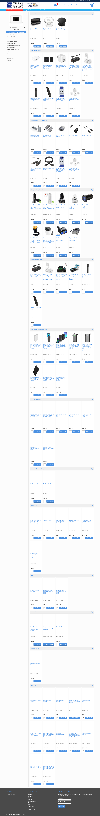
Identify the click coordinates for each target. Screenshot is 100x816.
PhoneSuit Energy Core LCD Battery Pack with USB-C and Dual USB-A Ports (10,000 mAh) (48, 346)
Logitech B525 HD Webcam (60, 701)
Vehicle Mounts (10, 58)
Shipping (30, 796)
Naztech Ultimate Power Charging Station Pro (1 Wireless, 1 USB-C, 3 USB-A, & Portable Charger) (61, 277)
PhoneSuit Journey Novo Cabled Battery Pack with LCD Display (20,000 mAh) (61, 346)
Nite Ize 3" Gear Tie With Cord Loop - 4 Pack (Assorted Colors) (35, 415)
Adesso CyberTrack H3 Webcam (35, 701)
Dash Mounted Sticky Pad (35, 664)
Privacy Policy (31, 809)
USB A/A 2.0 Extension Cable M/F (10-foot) (35, 169)
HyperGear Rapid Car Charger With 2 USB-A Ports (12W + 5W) (74, 206)
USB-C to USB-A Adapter (60, 136)
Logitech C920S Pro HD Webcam (35, 734)
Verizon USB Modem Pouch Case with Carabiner (35, 30)
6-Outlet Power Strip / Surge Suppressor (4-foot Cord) (35, 99)
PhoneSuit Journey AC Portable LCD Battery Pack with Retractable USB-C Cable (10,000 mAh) (74, 346)
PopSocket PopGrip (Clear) (47, 29)
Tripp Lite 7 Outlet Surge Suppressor (48, 99)
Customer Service (76, 5)
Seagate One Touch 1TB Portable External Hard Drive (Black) (48, 592)
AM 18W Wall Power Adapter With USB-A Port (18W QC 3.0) (47, 67)
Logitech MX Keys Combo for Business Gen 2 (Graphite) (34, 555)
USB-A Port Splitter (73, 135)
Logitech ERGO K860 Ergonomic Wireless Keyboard (86, 521)
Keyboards (9, 51)
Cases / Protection (11, 34)
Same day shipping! (32, 5)
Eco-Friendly (31, 808)
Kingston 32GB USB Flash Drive (34, 591)
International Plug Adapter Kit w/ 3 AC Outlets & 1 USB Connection (60, 100)
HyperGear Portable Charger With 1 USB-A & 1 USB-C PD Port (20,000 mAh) (48, 379)
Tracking (67, 5)
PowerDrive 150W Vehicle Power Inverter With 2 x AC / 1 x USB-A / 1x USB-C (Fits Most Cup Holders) (35, 240)
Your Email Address (62, 802)
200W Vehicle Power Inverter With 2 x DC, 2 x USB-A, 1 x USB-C (61, 239)
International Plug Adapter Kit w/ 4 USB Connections (74, 99)
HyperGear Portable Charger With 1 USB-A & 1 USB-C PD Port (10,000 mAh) (35, 379)
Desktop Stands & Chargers (13, 49)
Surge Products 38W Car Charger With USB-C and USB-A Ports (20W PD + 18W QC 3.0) (35, 206)
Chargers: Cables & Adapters (13, 39)
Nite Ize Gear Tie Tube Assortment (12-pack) (87, 415)
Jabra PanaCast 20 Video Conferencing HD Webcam (74, 701)
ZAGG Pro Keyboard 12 (48, 520)
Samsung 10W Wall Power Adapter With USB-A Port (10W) (34, 67)
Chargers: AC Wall (11, 36)
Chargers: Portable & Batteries (13, 45)
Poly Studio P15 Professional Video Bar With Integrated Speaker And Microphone (74, 735)
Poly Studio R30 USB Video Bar (86, 734)
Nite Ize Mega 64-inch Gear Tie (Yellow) (74, 415)
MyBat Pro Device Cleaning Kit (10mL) (60, 627)
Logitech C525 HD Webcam (86, 701)
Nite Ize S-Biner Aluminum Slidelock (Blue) (34, 448)
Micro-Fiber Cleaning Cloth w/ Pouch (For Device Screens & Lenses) (35, 628)
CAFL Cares (31, 806)
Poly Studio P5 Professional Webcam (61, 734)
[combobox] (82, 10)
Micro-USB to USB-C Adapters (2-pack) (47, 136)
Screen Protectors (11, 56)
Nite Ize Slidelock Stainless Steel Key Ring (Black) (48, 448)
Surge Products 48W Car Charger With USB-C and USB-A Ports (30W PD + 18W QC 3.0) (48, 206)
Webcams (9, 60)
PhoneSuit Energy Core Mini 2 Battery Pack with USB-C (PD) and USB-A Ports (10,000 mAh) (35, 346)
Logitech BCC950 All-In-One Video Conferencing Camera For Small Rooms (48, 735)
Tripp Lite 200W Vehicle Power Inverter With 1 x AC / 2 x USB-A (74, 239)
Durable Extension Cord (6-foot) (48, 169)
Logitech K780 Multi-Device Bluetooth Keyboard (60, 521)
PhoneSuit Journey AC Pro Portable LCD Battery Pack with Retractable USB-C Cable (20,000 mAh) (87, 347)
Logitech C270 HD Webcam (47, 701)
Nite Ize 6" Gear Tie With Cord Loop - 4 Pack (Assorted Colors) (48, 415)
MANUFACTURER (12, 794)
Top (92, 14)
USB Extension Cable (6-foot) (86, 136)
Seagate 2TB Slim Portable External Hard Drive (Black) (61, 592)
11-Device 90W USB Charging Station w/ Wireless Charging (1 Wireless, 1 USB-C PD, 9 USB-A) (74, 277)
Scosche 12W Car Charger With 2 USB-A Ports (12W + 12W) (87, 206)
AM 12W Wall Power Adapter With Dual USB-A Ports (61, 66)
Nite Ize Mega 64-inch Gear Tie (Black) (61, 415)
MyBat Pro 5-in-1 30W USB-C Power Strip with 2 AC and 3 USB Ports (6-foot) (74, 67)
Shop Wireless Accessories (15, 10)
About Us (87, 0)
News (29, 804)
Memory (8, 54)
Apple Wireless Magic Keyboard (74, 521)
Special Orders (32, 801)
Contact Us (91, 0)
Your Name (60, 798)
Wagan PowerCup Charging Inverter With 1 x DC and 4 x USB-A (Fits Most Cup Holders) (48, 240)
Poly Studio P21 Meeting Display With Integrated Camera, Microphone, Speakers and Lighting (48, 768)
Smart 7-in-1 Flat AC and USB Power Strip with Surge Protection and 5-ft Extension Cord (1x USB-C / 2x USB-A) (87, 68)
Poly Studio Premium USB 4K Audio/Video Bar (35, 767)
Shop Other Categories (30, 10)
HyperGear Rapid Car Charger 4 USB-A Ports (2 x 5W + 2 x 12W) (61, 206)
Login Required (49, 644)
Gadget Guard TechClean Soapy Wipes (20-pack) (48, 628)
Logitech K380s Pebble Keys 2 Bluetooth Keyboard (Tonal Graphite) (35, 522)
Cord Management (11, 47)
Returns (30, 797)
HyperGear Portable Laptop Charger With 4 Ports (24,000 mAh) (61, 379)
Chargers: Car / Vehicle (12, 41)
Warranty (30, 799)
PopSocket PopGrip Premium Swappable (61, 29)
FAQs (29, 803)
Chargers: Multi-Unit (11, 43)
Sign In (60, 5)
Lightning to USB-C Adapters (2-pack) (34, 136)
